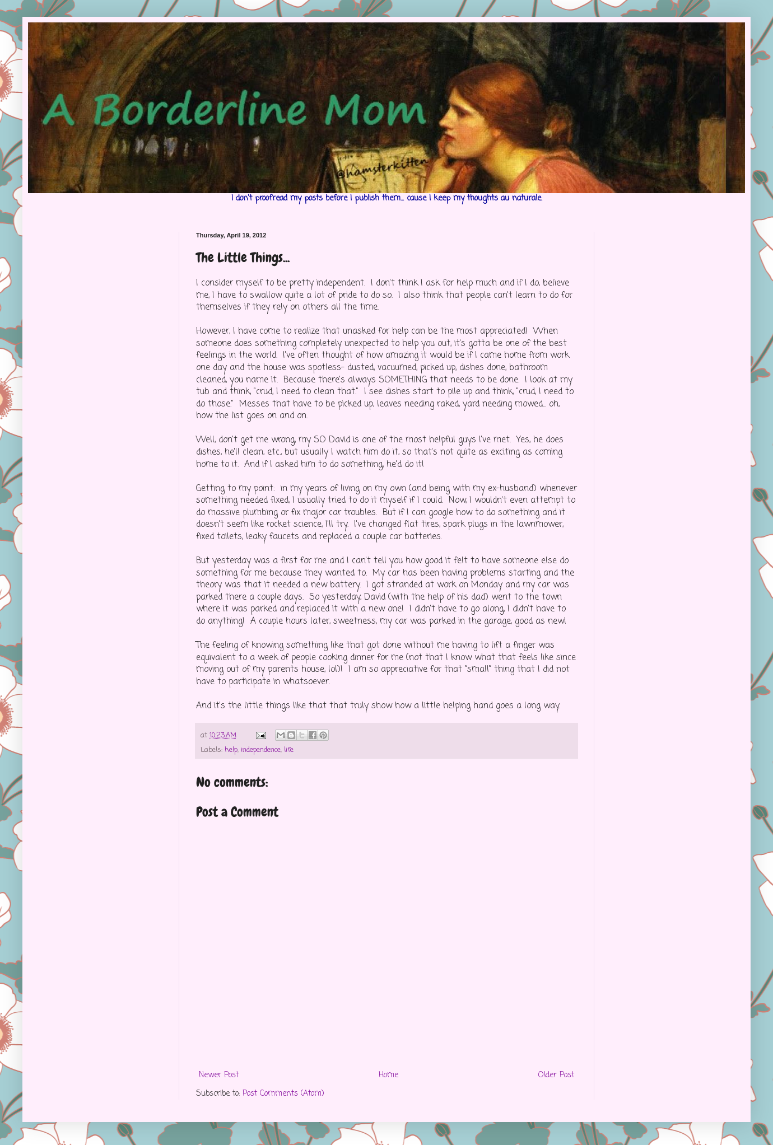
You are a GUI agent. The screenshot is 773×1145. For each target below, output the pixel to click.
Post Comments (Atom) (283, 1094)
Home (388, 1075)
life (289, 750)
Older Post (556, 1075)
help (231, 750)
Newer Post (219, 1075)
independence (261, 750)
